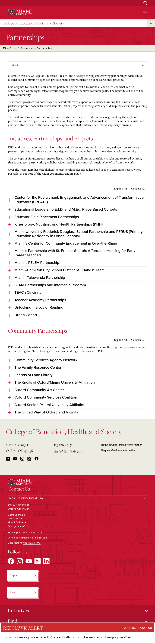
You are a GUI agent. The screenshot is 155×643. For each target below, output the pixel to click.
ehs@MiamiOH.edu (68, 451)
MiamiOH (8, 48)
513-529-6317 (63, 445)
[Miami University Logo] (20, 12)
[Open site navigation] (144, 12)
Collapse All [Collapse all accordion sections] (138, 188)
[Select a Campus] (77, 498)
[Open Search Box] (145, 3)
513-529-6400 (32, 542)
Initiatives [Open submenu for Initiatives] (18, 610)
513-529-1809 (34, 532)
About (29, 48)
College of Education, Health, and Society (33, 23)
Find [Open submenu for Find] (12, 621)
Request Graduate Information (118, 450)
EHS (19, 48)
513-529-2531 (40, 537)
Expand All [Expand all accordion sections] (120, 188)
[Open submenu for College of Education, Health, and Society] (151, 23)
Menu (15, 65)
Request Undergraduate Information (121, 444)
